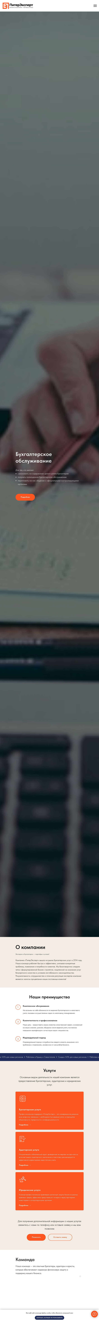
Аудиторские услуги (29, 1149)
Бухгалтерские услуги (30, 1109)
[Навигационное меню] (95, 6)
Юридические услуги (29, 1190)
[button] (60, 1237)
